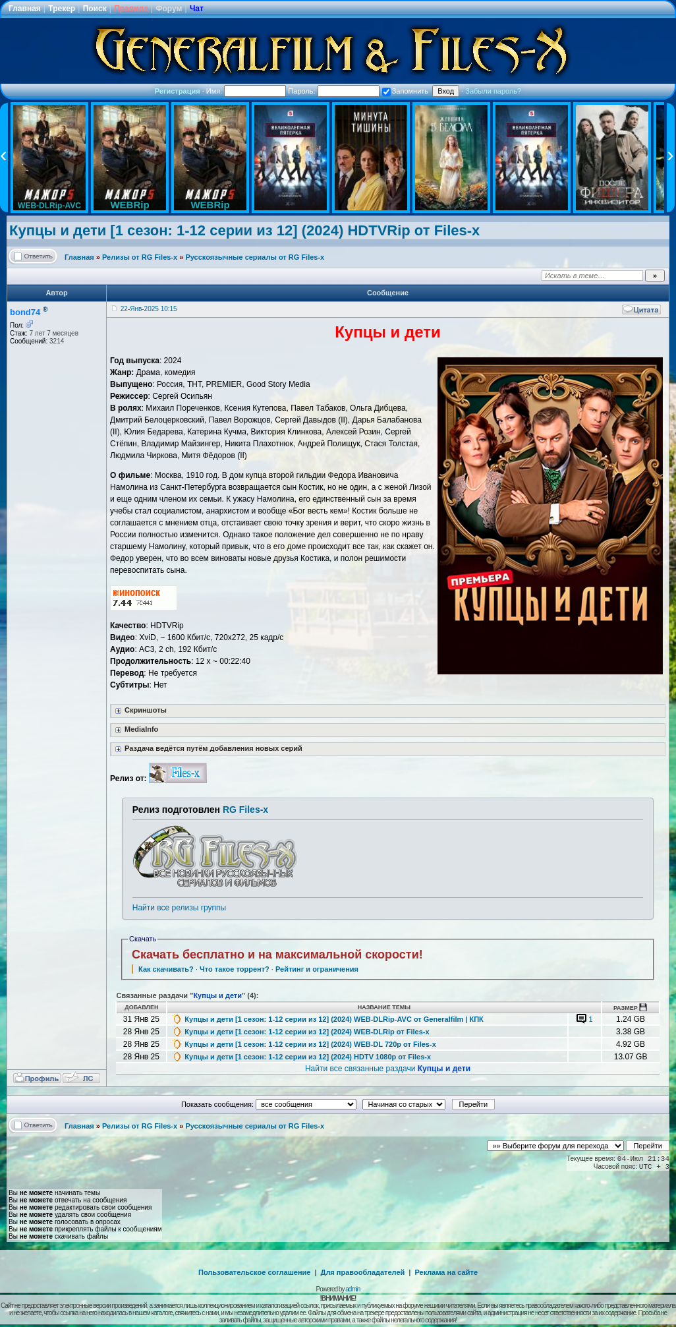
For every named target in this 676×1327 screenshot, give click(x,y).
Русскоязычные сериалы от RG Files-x (254, 257)
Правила (131, 8)
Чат (197, 8)
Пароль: (333, 91)
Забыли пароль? (493, 91)
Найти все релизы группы (179, 907)
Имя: (246, 91)
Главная (25, 8)
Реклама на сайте (446, 1272)
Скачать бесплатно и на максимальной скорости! (277, 954)
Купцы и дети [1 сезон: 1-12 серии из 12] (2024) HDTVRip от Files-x (244, 230)
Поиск (95, 8)
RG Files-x (245, 809)
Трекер (61, 8)
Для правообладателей (363, 1272)
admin (352, 1289)
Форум (168, 8)
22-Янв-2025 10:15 (149, 308)
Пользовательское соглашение (254, 1272)
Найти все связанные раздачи (387, 1068)
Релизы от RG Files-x (139, 257)
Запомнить (405, 91)
